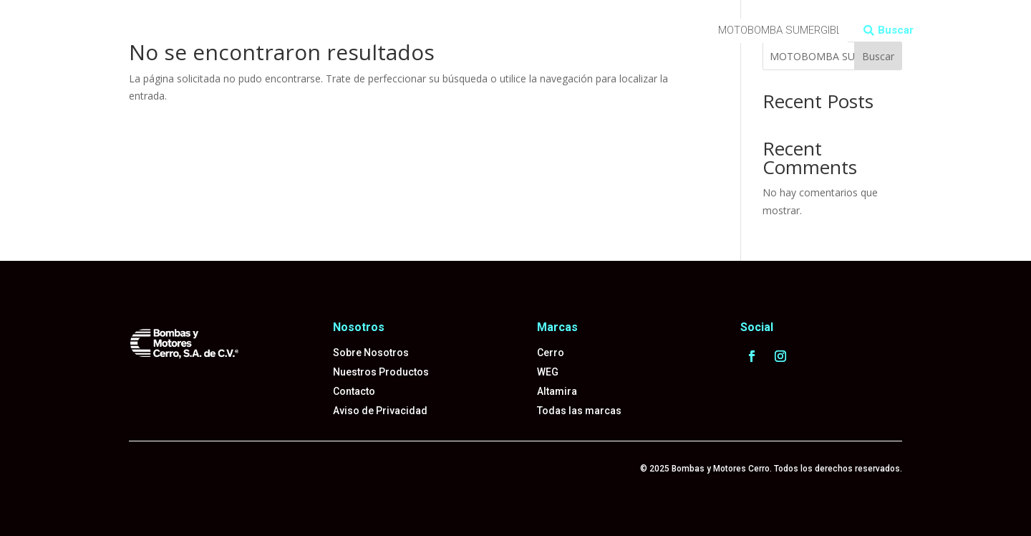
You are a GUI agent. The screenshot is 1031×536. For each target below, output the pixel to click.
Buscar (896, 30)
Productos (233, 20)
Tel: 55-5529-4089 (344, 42)
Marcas (293, 20)
